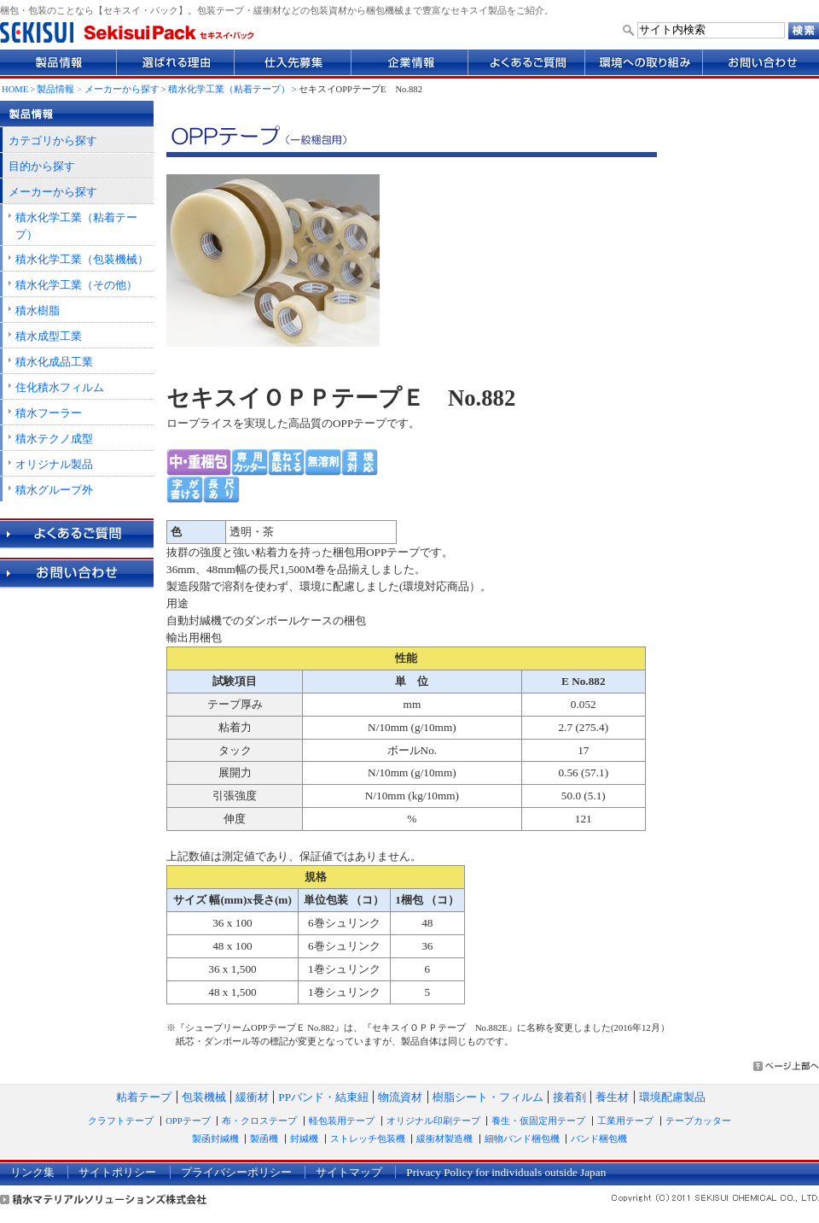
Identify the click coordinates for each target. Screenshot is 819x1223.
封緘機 (304, 1139)
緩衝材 (252, 1097)
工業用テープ (625, 1121)
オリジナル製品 (54, 464)
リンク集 (32, 1172)
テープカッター (698, 1121)
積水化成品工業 (54, 361)
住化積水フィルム (59, 387)
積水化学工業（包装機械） (81, 259)
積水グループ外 (54, 489)
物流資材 (400, 1097)
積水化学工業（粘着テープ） (229, 89)
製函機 (264, 1139)
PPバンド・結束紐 (323, 1097)
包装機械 (204, 1097)
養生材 (612, 1097)
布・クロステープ (259, 1121)
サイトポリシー (117, 1172)
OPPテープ (188, 1121)
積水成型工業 (48, 336)
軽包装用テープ (342, 1121)
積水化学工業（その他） (76, 284)
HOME (15, 89)
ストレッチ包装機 (367, 1139)
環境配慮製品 (672, 1097)
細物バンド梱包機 (522, 1139)
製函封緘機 (215, 1139)
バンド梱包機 (599, 1139)
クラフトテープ (121, 1121)
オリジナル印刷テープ (433, 1121)
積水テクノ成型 (54, 438)
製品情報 (55, 89)
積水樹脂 (37, 310)
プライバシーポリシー (236, 1172)
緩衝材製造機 (444, 1139)
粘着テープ (143, 1097)
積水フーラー (48, 413)
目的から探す (42, 166)
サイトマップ (349, 1172)
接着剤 (569, 1097)
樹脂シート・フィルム (488, 1097)
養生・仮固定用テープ (538, 1121)
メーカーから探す (122, 89)
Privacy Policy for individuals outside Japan (506, 1172)
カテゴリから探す (53, 140)
